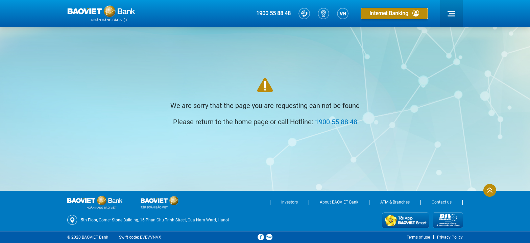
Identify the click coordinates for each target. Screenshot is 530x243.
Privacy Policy (450, 237)
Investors (289, 202)
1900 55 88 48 (273, 13)
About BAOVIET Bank (339, 202)
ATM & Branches (395, 202)
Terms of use (418, 237)
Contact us (442, 202)
